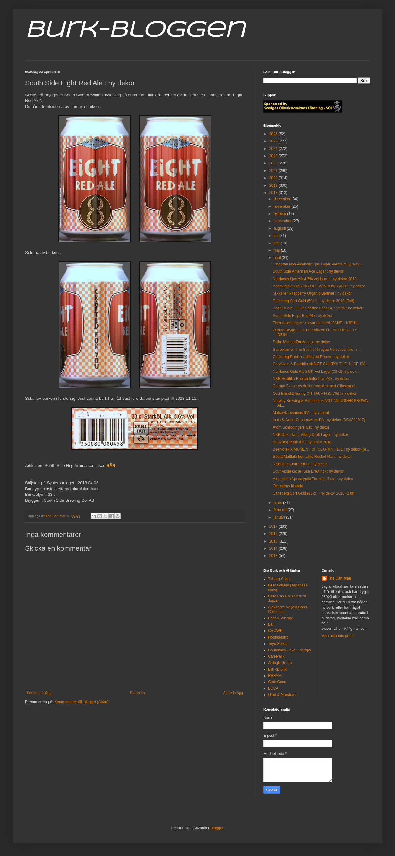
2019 (274, 185)
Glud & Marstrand (283, 695)
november (283, 206)
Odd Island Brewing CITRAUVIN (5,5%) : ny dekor (314, 393)
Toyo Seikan (278, 643)
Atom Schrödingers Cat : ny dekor (301, 427)
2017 (274, 526)
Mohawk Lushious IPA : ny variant (301, 412)
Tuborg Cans (279, 579)
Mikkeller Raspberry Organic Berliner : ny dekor (312, 293)
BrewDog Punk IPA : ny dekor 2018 (302, 442)
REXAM (275, 675)
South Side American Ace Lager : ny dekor (308, 271)
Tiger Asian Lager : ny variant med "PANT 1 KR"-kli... (317, 323)
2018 (274, 192)
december (283, 199)
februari (280, 510)
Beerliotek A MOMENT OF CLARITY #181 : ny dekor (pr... (321, 449)
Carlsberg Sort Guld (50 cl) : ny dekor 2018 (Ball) (313, 301)
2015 (274, 541)
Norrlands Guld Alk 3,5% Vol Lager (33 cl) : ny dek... (316, 371)
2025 (274, 141)
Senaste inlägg (39, 693)
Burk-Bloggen (135, 30)
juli (276, 235)
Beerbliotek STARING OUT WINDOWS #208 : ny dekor (319, 286)
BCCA (273, 688)
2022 (274, 163)
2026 (274, 134)
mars (278, 502)
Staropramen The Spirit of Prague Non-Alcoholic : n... (317, 349)
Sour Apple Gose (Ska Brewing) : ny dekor (308, 471)
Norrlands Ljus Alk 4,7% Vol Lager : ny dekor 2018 (315, 279)
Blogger (216, 828)
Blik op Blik (277, 669)
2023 (274, 156)
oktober (280, 213)
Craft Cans (277, 682)
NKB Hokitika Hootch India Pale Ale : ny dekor (311, 379)
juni (277, 243)
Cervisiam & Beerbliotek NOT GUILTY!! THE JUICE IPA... (321, 364)
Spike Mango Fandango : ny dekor (301, 342)
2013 (274, 556)
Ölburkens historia (288, 486)
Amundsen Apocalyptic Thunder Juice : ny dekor (313, 479)
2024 (274, 149)
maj (277, 250)
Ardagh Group (280, 663)
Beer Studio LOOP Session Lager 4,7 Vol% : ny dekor (317, 308)
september (283, 221)
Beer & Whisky (280, 618)
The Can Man (339, 578)
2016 (274, 534)
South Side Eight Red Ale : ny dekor (303, 315)
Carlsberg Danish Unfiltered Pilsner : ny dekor (311, 357)
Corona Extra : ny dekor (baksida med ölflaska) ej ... (316, 386)
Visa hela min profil (337, 636)
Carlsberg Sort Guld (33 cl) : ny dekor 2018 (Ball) (313, 493)
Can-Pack (276, 656)
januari (280, 517)
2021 (274, 171)
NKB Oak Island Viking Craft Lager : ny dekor (310, 434)
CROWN (275, 631)
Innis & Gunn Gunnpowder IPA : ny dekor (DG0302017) (319, 420)
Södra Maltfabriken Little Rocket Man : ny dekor (312, 456)
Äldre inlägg (233, 693)
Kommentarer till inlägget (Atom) (81, 702)
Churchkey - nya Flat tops (289, 650)
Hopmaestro (278, 637)
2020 (274, 178)
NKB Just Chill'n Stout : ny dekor (300, 464)
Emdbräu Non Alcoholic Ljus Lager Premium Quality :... (319, 264)
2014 (274, 548)
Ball (271, 624)
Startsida (137, 693)
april (278, 257)
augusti (280, 228)
